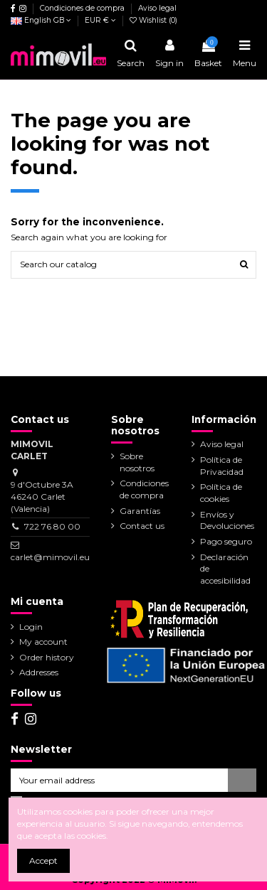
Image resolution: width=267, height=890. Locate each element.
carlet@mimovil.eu (50, 557)
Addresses (38, 672)
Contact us (142, 525)
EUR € (100, 20)
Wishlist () (153, 20)
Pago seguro (226, 541)
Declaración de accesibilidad (225, 569)
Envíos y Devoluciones (227, 520)
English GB (41, 20)
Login (31, 626)
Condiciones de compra (83, 8)
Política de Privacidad (222, 465)
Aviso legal (157, 8)
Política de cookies (221, 492)
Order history (46, 657)
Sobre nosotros (137, 462)
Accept (43, 860)
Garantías (140, 510)
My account (43, 641)
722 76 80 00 (52, 526)
